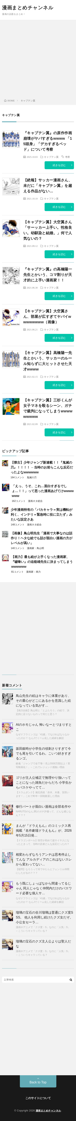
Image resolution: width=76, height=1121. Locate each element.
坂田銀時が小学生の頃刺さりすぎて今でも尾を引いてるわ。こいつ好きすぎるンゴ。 (43, 753)
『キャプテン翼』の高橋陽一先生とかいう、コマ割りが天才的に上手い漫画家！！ (47, 274)
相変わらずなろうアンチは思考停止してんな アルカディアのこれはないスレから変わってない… (44, 859)
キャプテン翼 (51, 157)
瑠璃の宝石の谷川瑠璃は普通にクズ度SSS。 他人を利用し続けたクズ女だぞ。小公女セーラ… (44, 917)
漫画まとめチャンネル (27, 7)
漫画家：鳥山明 (35, 548)
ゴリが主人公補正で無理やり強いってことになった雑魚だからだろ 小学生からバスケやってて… (44, 782)
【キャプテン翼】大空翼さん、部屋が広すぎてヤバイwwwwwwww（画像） (47, 316)
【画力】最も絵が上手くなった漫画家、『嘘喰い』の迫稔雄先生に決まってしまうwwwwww (42, 561)
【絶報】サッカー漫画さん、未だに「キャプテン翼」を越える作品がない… (47, 185)
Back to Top (38, 1082)
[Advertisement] (38, 60)
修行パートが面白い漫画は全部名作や (43, 806)
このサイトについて (38, 1098)
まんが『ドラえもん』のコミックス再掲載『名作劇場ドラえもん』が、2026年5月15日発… (44, 830)
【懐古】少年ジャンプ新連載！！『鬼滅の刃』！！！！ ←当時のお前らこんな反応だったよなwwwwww (42, 467)
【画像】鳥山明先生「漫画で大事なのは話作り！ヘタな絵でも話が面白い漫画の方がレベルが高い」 (41, 538)
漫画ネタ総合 (35, 501)
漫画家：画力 (33, 571)
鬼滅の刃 (31, 477)
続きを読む (59, 165)
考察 (67, 157)
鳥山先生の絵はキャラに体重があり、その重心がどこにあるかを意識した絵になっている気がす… (43, 700)
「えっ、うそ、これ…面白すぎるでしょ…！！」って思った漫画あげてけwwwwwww (43, 491)
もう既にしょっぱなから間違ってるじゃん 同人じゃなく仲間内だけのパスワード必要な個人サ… (44, 888)
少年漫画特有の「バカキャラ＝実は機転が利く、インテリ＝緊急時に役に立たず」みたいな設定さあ (41, 514)
